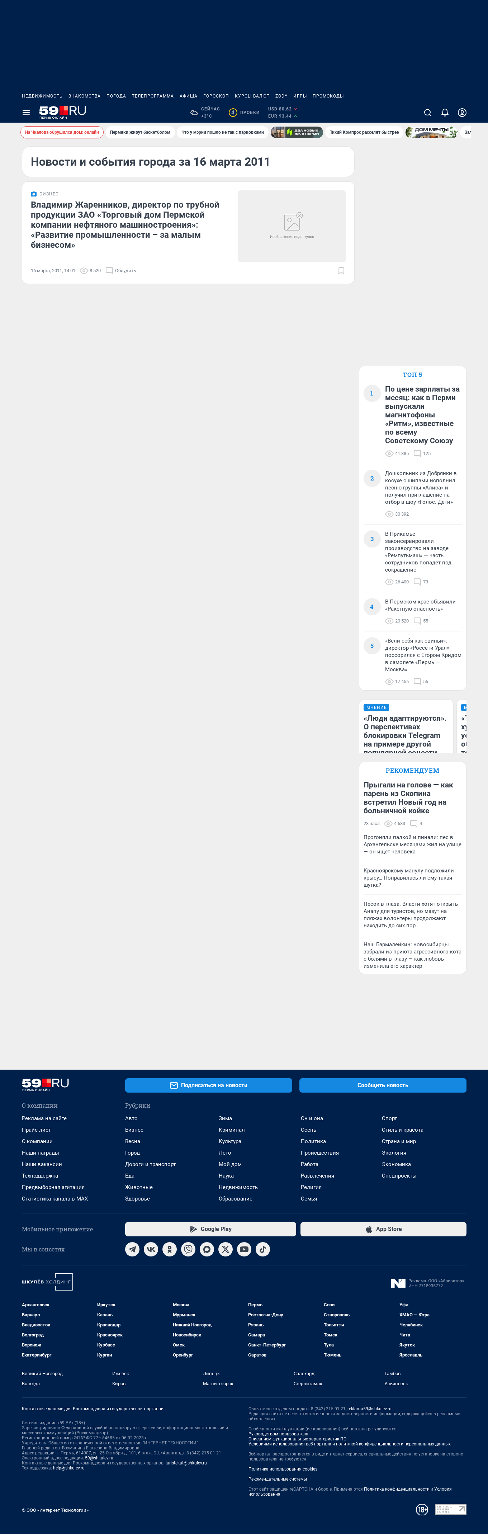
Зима (225, 1118)
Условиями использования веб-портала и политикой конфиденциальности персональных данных (349, 1444)
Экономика (396, 1164)
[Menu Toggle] (26, 113)
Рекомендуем (413, 770)
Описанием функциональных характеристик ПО (297, 1438)
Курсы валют (252, 96)
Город (132, 1153)
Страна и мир (399, 1141)
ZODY (281, 96)
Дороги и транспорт (150, 1164)
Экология (394, 1153)
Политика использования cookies (282, 1469)
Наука (226, 1176)
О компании (37, 1141)
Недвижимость (42, 96)
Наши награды (40, 1153)
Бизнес (134, 1130)
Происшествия (320, 1153)
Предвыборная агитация (53, 1187)
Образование (235, 1199)
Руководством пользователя (278, 1433)
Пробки (244, 112)
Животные (139, 1187)
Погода (116, 96)
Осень (308, 1130)
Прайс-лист (36, 1130)
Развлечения (317, 1176)
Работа (309, 1164)
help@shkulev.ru (69, 1468)
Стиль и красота (402, 1130)
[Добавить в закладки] (341, 270)
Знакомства (84, 96)
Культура (230, 1141)
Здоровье (137, 1199)
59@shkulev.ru (99, 1457)
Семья (309, 1199)
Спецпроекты (399, 1176)
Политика (313, 1141)
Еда (129, 1176)
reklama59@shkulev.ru (369, 1408)
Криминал (232, 1130)
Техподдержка (40, 1176)
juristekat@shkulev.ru (186, 1463)
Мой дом (230, 1164)
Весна (132, 1141)
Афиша (189, 96)
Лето (225, 1153)
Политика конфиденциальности (397, 1489)
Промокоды (328, 96)
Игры (300, 96)
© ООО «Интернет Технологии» (55, 1510)
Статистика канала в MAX (55, 1199)
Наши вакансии (42, 1164)
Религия (311, 1187)
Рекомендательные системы (277, 1479)
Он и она (312, 1118)
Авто (131, 1118)
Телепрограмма (153, 96)
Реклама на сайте (44, 1118)
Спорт (389, 1118)
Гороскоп (216, 96)
